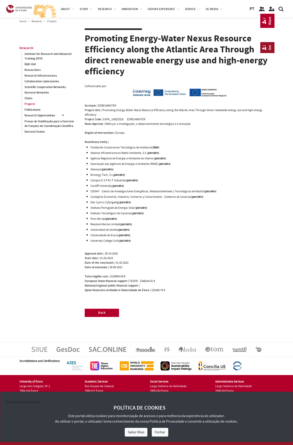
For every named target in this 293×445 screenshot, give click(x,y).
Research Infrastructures (40, 76)
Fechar (160, 432)
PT (252, 9)
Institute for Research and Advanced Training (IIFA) (47, 56)
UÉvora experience (161, 9)
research (105, 9)
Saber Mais (136, 432)
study (84, 9)
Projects (29, 104)
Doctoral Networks (36, 93)
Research (37, 21)
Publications (32, 110)
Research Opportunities (39, 116)
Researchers (32, 70)
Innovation (130, 9)
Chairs (28, 99)
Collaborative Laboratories (41, 81)
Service (190, 9)
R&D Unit (30, 64)
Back (102, 313)
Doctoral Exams (34, 132)
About (65, 9)
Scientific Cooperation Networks (45, 87)
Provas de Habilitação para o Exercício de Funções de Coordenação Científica (49, 123)
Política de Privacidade (166, 421)
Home (23, 21)
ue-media (212, 9)
